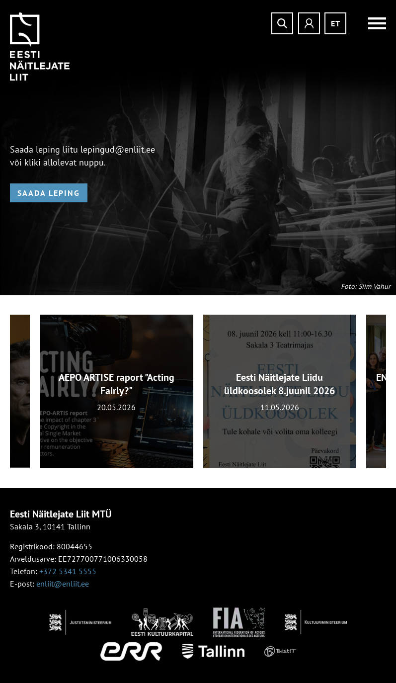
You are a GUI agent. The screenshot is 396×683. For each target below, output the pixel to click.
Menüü (371, 23)
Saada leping (48, 193)
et (335, 23)
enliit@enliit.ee (62, 584)
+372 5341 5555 (67, 571)
